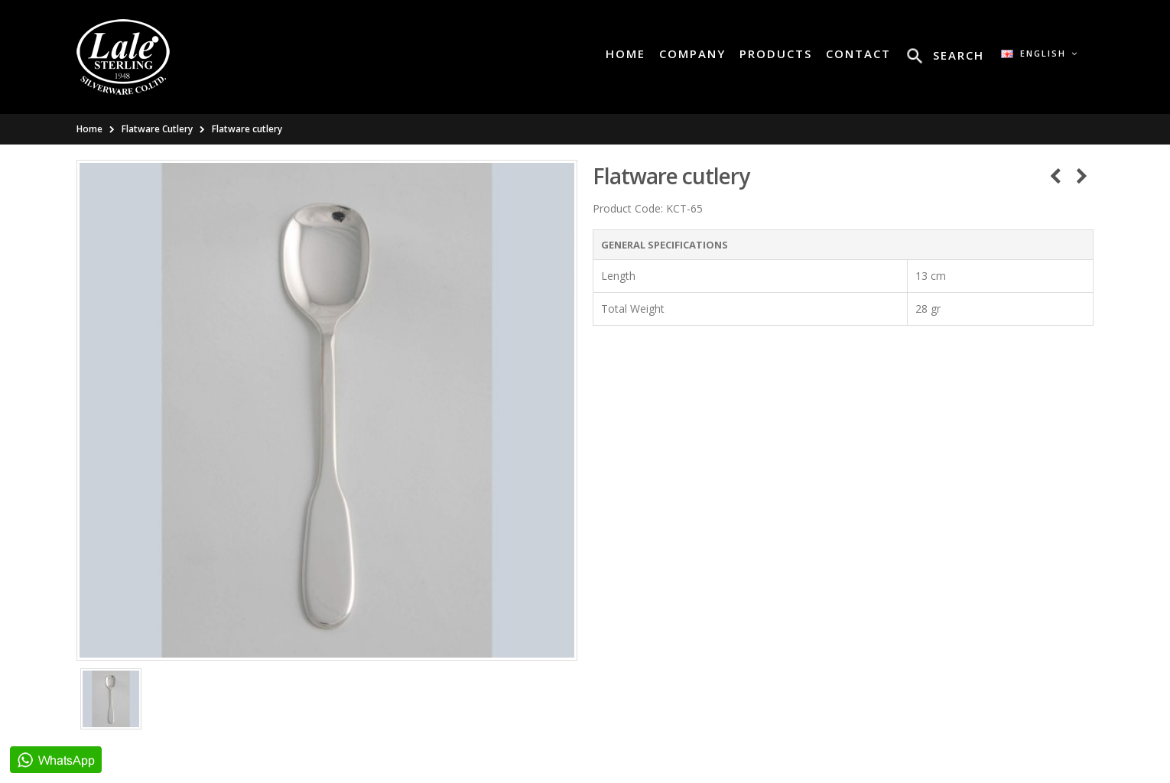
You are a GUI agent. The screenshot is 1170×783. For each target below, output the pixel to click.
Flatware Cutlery (157, 128)
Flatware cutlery (247, 128)
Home (89, 128)
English (1039, 53)
